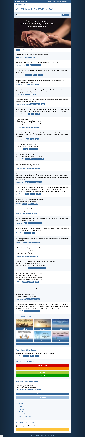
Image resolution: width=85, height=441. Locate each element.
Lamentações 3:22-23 (21, 268)
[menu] (69, 2)
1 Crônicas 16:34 (20, 159)
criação (27, 194)
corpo (28, 94)
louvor (36, 149)
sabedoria (31, 281)
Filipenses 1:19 (20, 242)
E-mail (42, 369)
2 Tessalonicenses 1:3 (21, 114)
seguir (37, 84)
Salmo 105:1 (19, 168)
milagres (36, 203)
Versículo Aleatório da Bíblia (27, 381)
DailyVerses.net (19, 4)
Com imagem (42, 397)
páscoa (32, 356)
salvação (27, 242)
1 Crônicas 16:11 (20, 389)
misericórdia (31, 223)
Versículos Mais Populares (26, 416)
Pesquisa (25, 4)
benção (35, 75)
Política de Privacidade (50, 435)
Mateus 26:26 (19, 233)
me (20, 426)
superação (38, 65)
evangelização (30, 127)
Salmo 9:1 (18, 203)
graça (25, 223)
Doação (42, 430)
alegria (32, 104)
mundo (31, 149)
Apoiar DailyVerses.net (25, 422)
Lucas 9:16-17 (19, 311)
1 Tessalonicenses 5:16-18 (23, 104)
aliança (37, 139)
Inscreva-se (64, 1)
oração (32, 57)
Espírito (32, 242)
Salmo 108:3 (19, 149)
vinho (27, 139)
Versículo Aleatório (56, 1)
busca (31, 389)
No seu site (42, 375)
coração (34, 213)
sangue (32, 139)
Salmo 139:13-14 (20, 299)
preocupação (39, 182)
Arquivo (21, 411)
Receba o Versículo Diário (26, 361)
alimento (32, 311)
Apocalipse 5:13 (20, 194)
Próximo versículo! (42, 394)
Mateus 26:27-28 (20, 139)
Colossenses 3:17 (20, 84)
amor (32, 113)
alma (38, 299)
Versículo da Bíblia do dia (26, 350)
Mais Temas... (42, 344)
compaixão (43, 268)
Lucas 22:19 (19, 94)
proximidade (39, 223)
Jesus (27, 65)
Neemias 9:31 (19, 223)
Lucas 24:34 (19, 356)
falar (27, 84)
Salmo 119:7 (19, 213)
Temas (49, 1)
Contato (42, 435)
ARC (17, 50)
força (36, 256)
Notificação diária (42, 365)
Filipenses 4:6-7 (20, 182)
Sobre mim (32, 435)
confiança (25, 256)
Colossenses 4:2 (20, 57)
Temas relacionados (23, 316)
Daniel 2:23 (19, 281)
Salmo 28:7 (19, 256)
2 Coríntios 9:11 (20, 75)
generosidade (29, 75)
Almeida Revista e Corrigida (27, 50)
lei (24, 213)
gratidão (27, 57)
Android (42, 372)
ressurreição (26, 356)
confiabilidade (29, 158)
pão (24, 94)
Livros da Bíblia (23, 414)
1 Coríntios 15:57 (20, 65)
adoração (37, 127)
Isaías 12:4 (18, 127)
